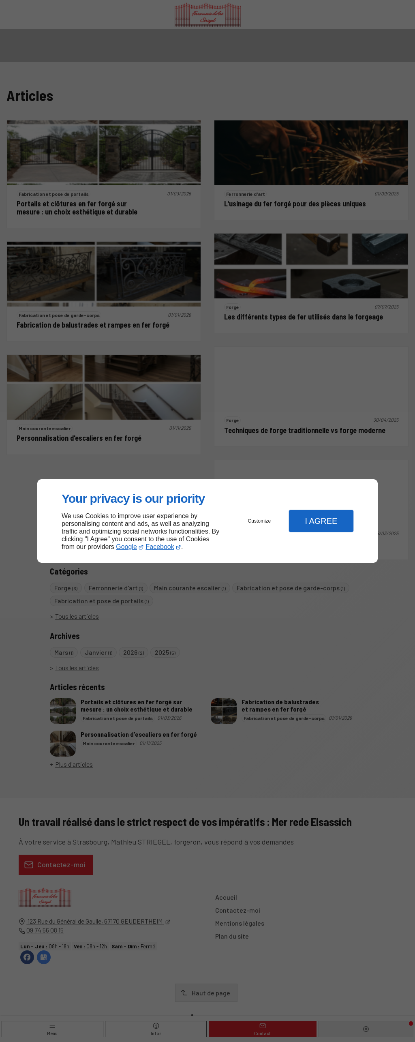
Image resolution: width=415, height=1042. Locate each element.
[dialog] (207, 521)
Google (126, 546)
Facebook (160, 546)
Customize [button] (259, 521)
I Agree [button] (321, 521)
